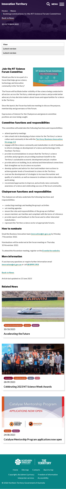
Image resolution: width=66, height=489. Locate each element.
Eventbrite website (51, 250)
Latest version (9, 48)
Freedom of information (48, 474)
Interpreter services (26, 478)
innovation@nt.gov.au (41, 234)
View (5, 44)
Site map (25, 470)
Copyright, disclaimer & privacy (21, 474)
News (13, 11)
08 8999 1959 (33, 264)
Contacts (36, 470)
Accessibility (43, 478)
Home (5, 11)
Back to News (8, 18)
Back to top (48, 470)
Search (48, 4)
